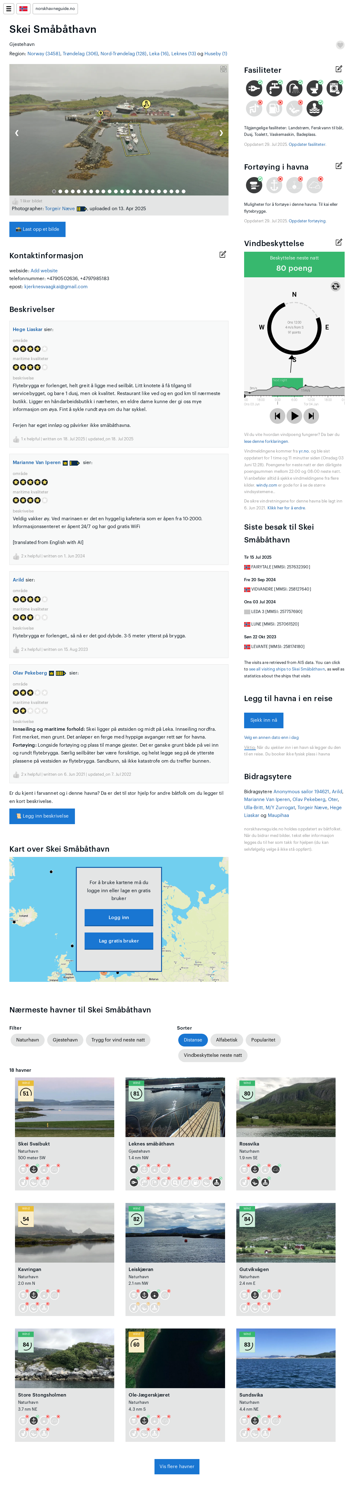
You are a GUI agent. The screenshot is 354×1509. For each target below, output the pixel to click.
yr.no (303, 451)
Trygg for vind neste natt (118, 1040)
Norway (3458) (43, 54)
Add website (44, 271)
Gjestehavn (65, 1040)
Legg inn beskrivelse (42, 816)
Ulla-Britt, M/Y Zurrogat (269, 807)
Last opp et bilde (37, 229)
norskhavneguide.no (55, 9)
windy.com (266, 485)
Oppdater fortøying (307, 221)
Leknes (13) (183, 54)
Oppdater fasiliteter (307, 144)
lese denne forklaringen (266, 441)
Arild (18, 580)
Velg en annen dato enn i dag (271, 738)
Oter (333, 799)
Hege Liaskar (28, 329)
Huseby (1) (216, 54)
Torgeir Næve (60, 208)
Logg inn (119, 917)
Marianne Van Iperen (40, 462)
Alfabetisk (227, 1040)
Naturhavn (27, 1040)
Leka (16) (159, 54)
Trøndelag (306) (80, 54)
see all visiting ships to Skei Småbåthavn (287, 669)
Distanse (193, 1040)
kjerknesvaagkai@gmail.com (56, 286)
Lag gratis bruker (119, 941)
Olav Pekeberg (33, 673)
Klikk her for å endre (286, 508)
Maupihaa (278, 815)
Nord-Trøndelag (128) (124, 54)
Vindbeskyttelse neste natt (213, 1055)
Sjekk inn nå (263, 720)
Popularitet (263, 1040)
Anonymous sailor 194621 (301, 791)
